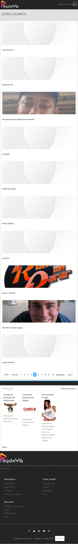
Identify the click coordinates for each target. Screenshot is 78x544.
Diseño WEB (9, 487)
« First (6, 374)
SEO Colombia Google (48, 396)
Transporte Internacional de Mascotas (9, 397)
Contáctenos (9, 483)
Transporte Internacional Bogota (28, 397)
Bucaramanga (49, 483)
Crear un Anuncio (68, 388)
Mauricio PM (7, 84)
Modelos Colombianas (13, 506)
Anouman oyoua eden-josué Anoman (18, 119)
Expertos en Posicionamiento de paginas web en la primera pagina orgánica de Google (48, 432)
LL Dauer (6, 154)
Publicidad (48, 538)
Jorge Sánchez (8, 362)
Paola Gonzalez (9, 188)
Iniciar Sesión (63, 4)
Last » (70, 374)
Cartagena (47, 490)
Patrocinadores (10, 513)
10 (53, 374)
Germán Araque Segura (12, 327)
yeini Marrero (8, 50)
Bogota (46, 487)
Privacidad (8, 490)
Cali (44, 494)
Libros (6, 517)
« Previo (14, 374)
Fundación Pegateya (12, 494)
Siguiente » (60, 374)
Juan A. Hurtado (8, 293)
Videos (7, 509)
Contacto (38, 538)
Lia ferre (5, 258)
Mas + (5, 447)
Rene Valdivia (8, 223)
